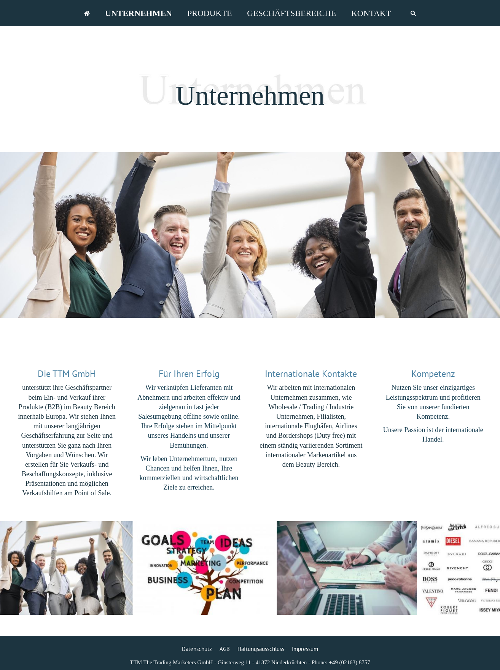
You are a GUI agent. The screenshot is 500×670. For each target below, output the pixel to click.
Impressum (305, 648)
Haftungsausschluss (260, 648)
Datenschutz (197, 648)
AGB (225, 648)
